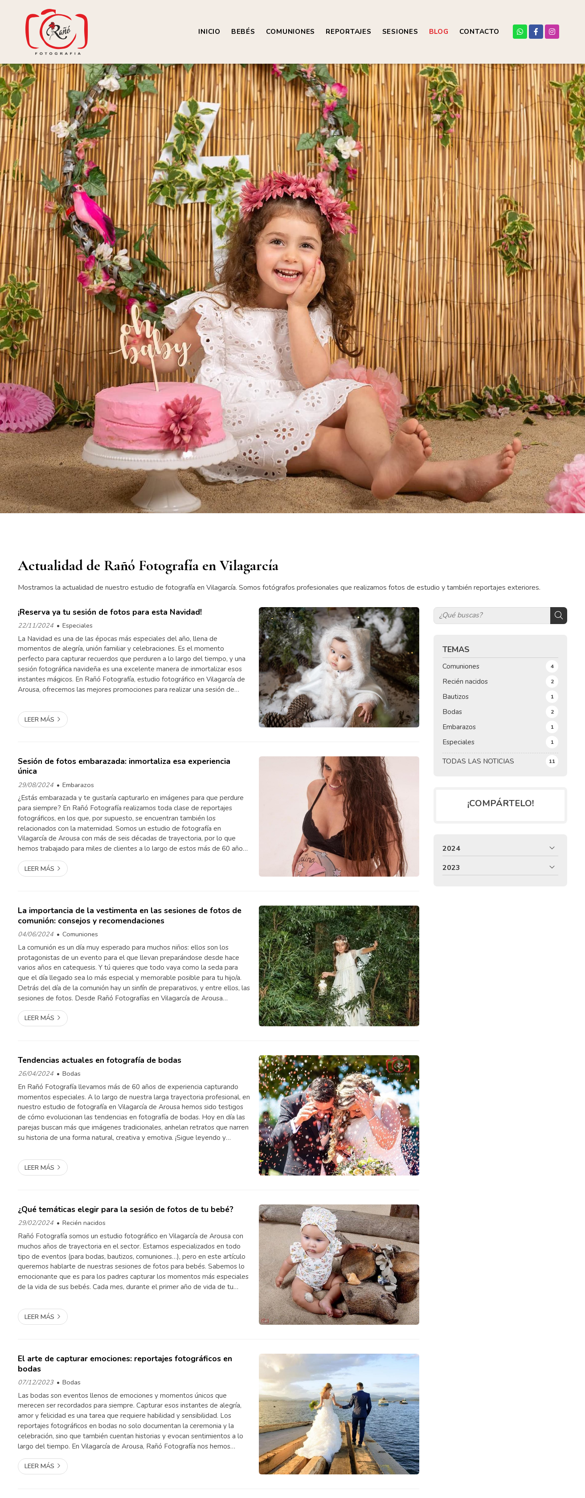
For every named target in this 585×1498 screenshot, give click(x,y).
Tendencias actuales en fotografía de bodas (99, 1060)
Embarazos (78, 784)
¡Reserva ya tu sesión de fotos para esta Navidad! (110, 612)
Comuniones (80, 934)
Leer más (39, 719)
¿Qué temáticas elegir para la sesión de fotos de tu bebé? (125, 1209)
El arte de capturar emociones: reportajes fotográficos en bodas (125, 1364)
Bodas (71, 1073)
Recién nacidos (84, 1222)
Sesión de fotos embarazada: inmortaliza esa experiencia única (124, 766)
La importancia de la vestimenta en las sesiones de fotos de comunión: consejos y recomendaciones (129, 916)
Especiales (77, 625)
